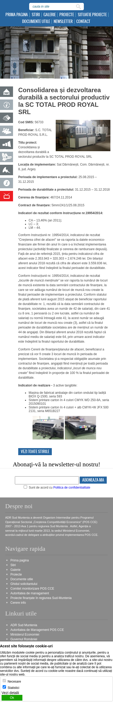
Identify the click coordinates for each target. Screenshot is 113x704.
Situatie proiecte (92, 15)
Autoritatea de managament (29, 593)
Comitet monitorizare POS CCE (32, 588)
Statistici (13, 688)
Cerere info (18, 603)
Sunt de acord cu (57, 487)
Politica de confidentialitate (71, 487)
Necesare (14, 681)
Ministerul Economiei (24, 634)
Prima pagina (16, 15)
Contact (83, 21)
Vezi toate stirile (35, 451)
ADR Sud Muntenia (23, 625)
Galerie (49, 15)
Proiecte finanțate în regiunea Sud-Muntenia (41, 598)
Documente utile (36, 21)
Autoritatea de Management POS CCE (37, 630)
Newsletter (63, 21)
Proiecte (66, 15)
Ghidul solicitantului (23, 584)
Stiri (36, 15)
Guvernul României (23, 639)
